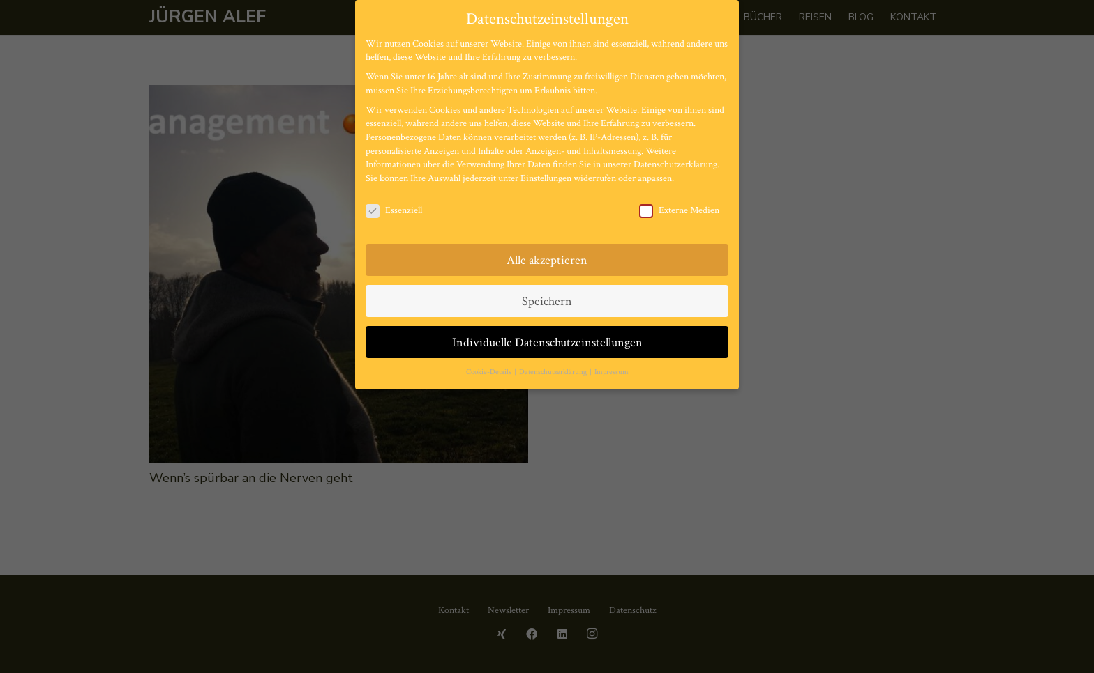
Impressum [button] (611, 372)
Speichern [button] (547, 301)
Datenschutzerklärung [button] (553, 372)
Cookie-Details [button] (489, 372)
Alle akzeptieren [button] (547, 260)
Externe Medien (679, 210)
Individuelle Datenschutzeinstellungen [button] (547, 342)
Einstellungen (545, 178)
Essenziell (394, 210)
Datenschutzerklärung (675, 164)
